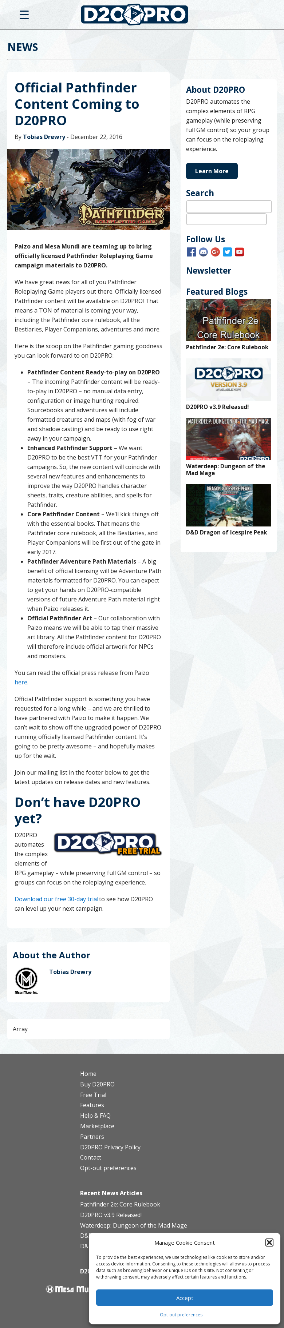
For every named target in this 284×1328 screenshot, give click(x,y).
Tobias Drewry (44, 137)
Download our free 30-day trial (56, 899)
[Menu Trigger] (24, 14)
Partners (92, 1137)
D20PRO (142, 16)
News (22, 47)
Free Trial (93, 1095)
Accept (184, 1297)
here (21, 682)
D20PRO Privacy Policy (110, 1147)
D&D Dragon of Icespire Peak (226, 532)
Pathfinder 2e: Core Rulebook (227, 347)
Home (88, 1074)
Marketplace (97, 1126)
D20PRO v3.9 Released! (217, 406)
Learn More (212, 171)
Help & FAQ (95, 1116)
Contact (90, 1157)
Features (92, 1105)
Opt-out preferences (181, 1315)
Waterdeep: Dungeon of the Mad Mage (225, 470)
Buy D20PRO (97, 1084)
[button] (269, 1242)
